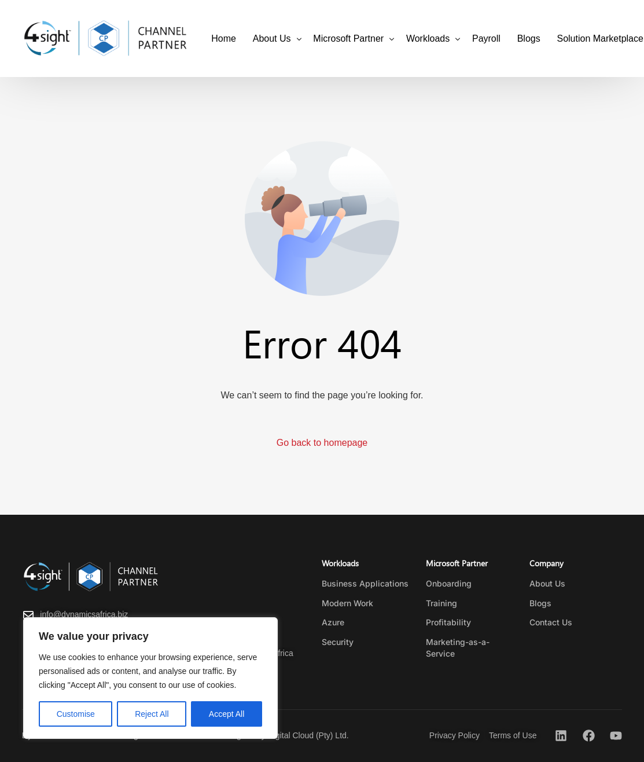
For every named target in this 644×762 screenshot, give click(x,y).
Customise (76, 714)
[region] (150, 678)
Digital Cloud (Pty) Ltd (307, 735)
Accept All (226, 714)
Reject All (151, 714)
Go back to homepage (322, 443)
